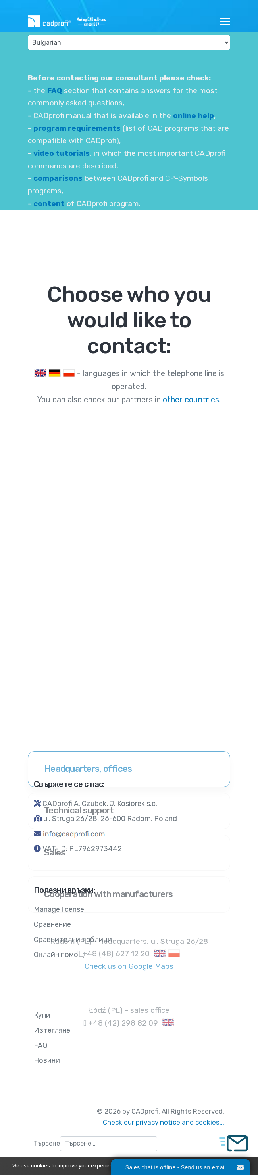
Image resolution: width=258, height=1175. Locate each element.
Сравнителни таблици (73, 939)
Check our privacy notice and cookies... (163, 1122)
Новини (47, 1060)
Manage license (59, 909)
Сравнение (52, 924)
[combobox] (108, 1143)
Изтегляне (52, 1030)
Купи (42, 1015)
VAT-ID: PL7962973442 (82, 848)
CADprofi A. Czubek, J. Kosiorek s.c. (99, 803)
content (49, 203)
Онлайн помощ (59, 954)
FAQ (40, 1045)
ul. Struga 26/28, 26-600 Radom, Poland (110, 818)
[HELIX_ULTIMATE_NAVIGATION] (225, 21)
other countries (190, 399)
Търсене (47, 1143)
